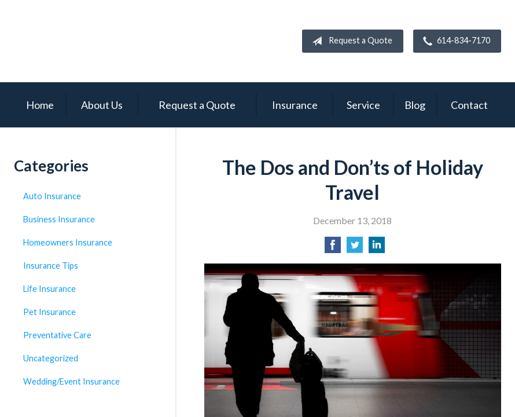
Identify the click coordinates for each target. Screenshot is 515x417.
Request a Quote (349, 41)
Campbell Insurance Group (118, 41)
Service (363, 104)
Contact (469, 104)
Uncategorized (50, 358)
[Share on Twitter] (355, 248)
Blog (414, 104)
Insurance (295, 104)
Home (40, 104)
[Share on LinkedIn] (377, 248)
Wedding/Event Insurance (71, 381)
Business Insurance (59, 219)
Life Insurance (49, 289)
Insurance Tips (50, 265)
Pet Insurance (49, 312)
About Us (102, 104)
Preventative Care (57, 335)
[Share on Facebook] (333, 248)
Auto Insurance (52, 196)
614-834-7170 (454, 41)
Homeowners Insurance (67, 242)
